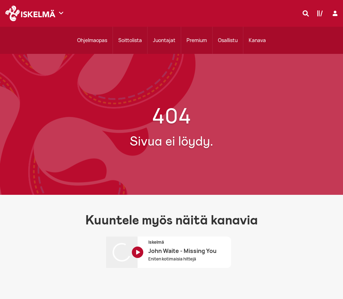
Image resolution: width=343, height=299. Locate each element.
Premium (197, 40)
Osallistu (228, 40)
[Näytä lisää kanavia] (61, 13)
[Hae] (304, 13)
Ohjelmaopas (92, 40)
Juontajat (164, 40)
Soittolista (130, 40)
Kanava (257, 40)
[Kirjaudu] (334, 13)
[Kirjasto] (318, 13)
